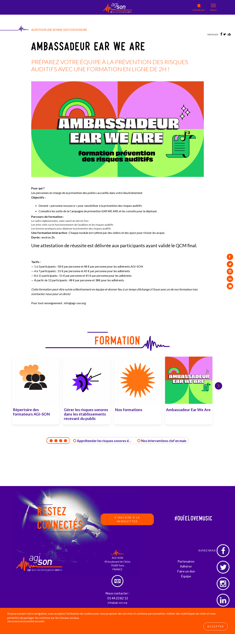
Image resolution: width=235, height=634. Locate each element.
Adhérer (186, 566)
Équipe (186, 576)
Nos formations (128, 409)
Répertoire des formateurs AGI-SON (31, 411)
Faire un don (186, 571)
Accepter (215, 626)
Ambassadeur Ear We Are (188, 409)
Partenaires (186, 561)
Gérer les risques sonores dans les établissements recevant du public (86, 414)
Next (218, 386)
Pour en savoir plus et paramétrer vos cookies (25, 621)
